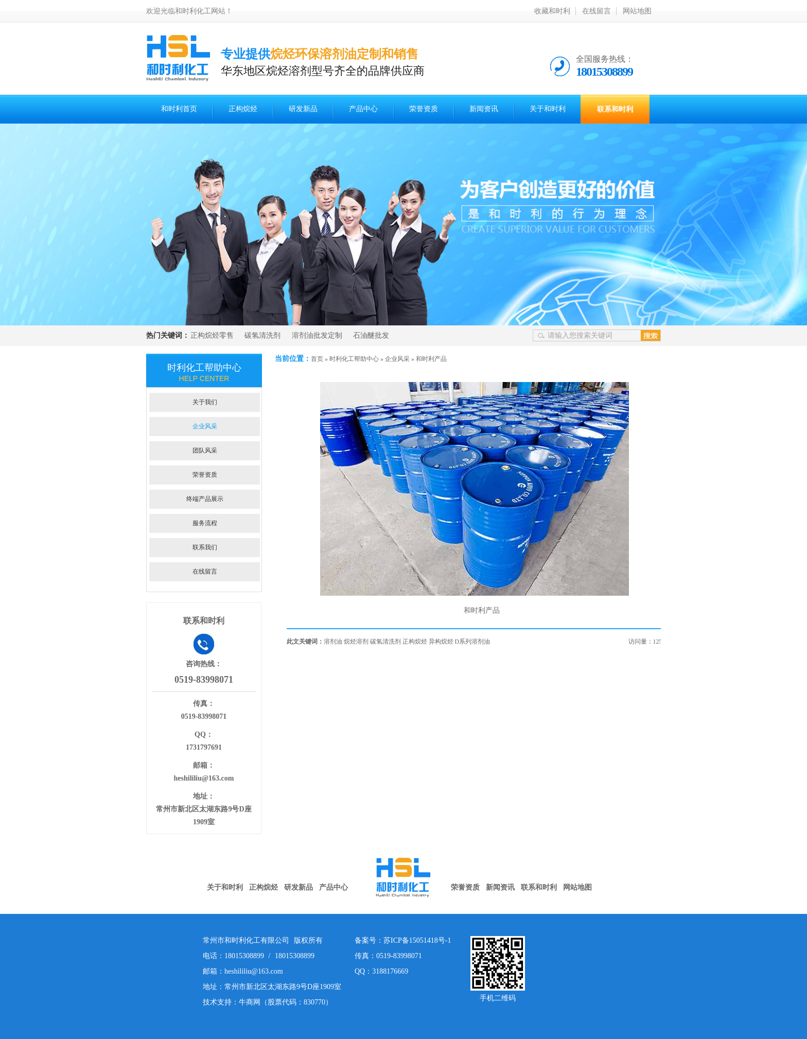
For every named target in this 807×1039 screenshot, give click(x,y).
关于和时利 (548, 109)
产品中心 (363, 109)
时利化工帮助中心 (354, 358)
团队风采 (204, 450)
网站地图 (637, 11)
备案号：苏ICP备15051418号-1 (403, 940)
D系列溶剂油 (472, 641)
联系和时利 (615, 109)
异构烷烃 (441, 641)
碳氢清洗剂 (262, 335)
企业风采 (397, 358)
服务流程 (204, 523)
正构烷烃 (243, 109)
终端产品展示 (204, 499)
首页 (317, 358)
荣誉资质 (423, 109)
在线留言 (596, 11)
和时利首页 (179, 109)
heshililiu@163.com (204, 778)
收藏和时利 (552, 11)
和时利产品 (431, 358)
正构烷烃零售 (212, 335)
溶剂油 (333, 641)
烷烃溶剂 (356, 641)
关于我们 (204, 402)
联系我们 (204, 547)
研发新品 (303, 109)
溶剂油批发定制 (317, 335)
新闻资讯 (483, 109)
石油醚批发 (371, 335)
